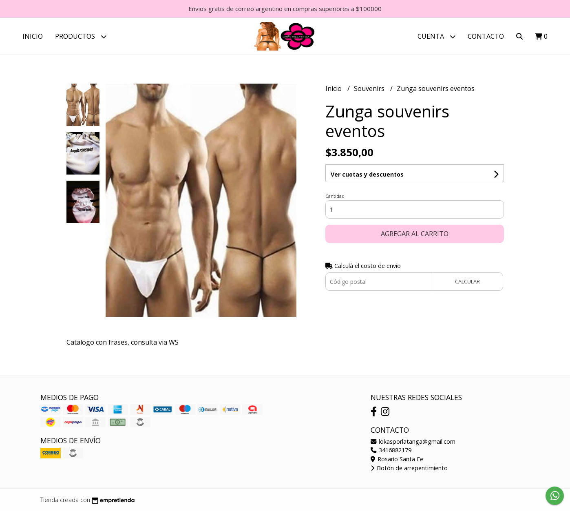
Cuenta (436, 36)
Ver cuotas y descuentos (367, 174)
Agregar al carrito (414, 233)
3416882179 (391, 450)
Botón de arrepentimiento (409, 468)
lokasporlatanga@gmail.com (413, 441)
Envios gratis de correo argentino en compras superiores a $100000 (285, 8)
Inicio (32, 36)
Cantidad (335, 196)
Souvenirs (370, 88)
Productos (80, 36)
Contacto (486, 36)
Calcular (467, 281)
